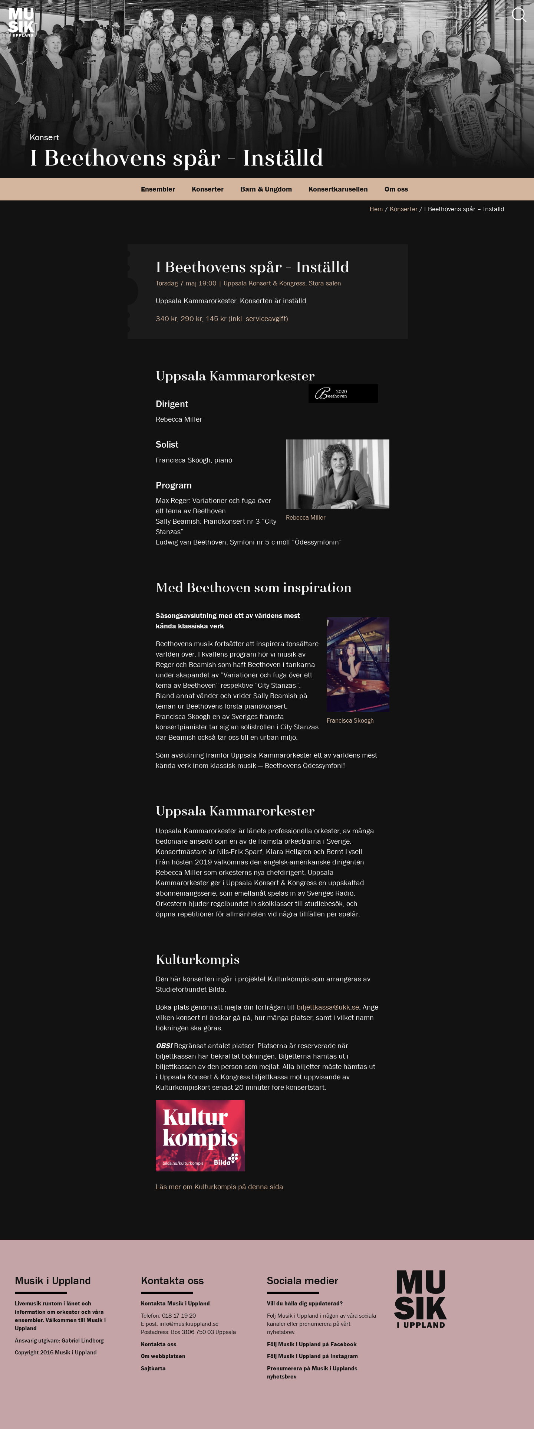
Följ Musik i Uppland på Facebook (312, 1344)
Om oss (396, 189)
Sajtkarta (153, 1368)
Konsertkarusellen (338, 189)
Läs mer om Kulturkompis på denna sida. (220, 1186)
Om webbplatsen (163, 1356)
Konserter (208, 189)
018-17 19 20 (179, 1316)
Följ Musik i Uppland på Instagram (312, 1356)
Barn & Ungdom (266, 189)
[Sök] (519, 15)
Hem (376, 209)
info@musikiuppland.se (188, 1324)
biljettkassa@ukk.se (328, 1007)
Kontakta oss (159, 1344)
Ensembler (158, 189)
